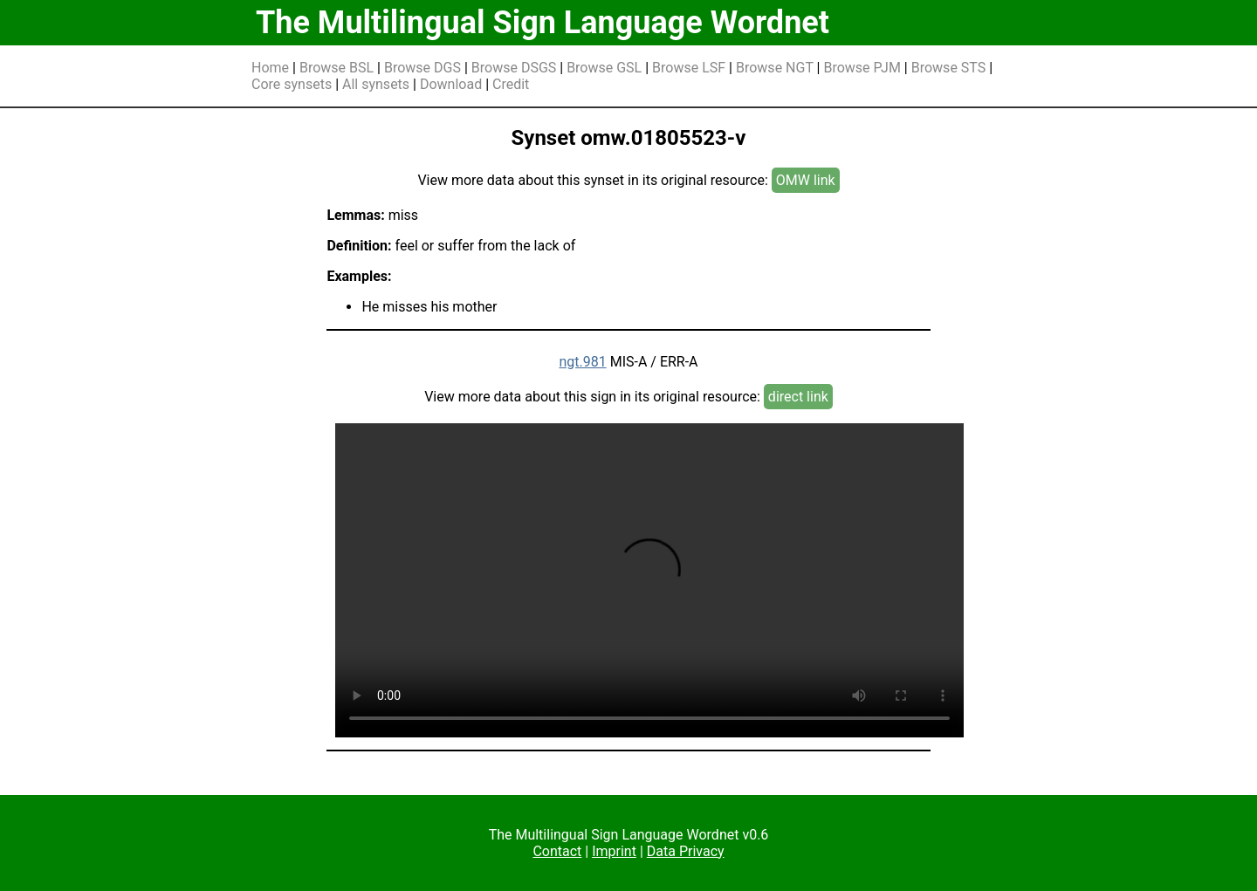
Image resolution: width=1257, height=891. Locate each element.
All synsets (375, 84)
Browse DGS (422, 67)
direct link (798, 396)
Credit (510, 84)
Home (270, 67)
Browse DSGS (514, 67)
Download (451, 84)
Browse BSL (336, 67)
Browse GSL (604, 67)
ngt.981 (582, 361)
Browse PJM (861, 67)
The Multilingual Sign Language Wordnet (542, 22)
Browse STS (948, 67)
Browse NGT (775, 67)
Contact (556, 851)
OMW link (805, 180)
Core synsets (291, 84)
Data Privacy (686, 851)
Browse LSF (688, 67)
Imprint (614, 851)
